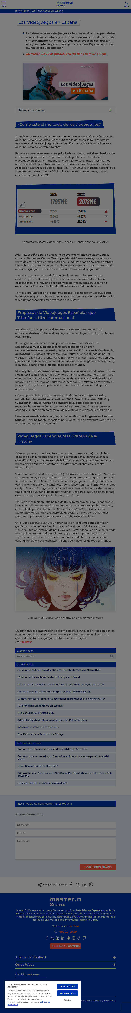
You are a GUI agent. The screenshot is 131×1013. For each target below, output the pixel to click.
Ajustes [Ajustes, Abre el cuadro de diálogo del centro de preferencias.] (67, 1000)
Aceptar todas (67, 986)
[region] (43, 994)
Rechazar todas (67, 993)
